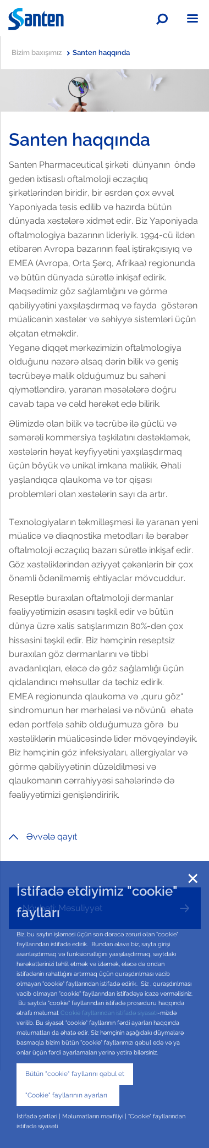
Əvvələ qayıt (43, 836)
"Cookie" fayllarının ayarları (68, 1095)
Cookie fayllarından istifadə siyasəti (109, 1013)
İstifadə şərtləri (37, 1116)
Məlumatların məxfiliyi (92, 1116)
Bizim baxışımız (41, 52)
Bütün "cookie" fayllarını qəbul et (74, 1074)
